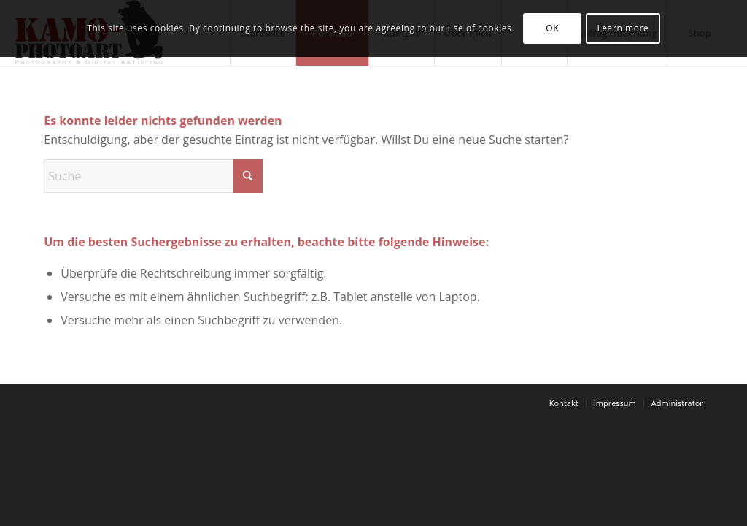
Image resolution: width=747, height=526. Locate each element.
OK (552, 28)
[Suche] (153, 176)
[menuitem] (564, 403)
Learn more (623, 28)
